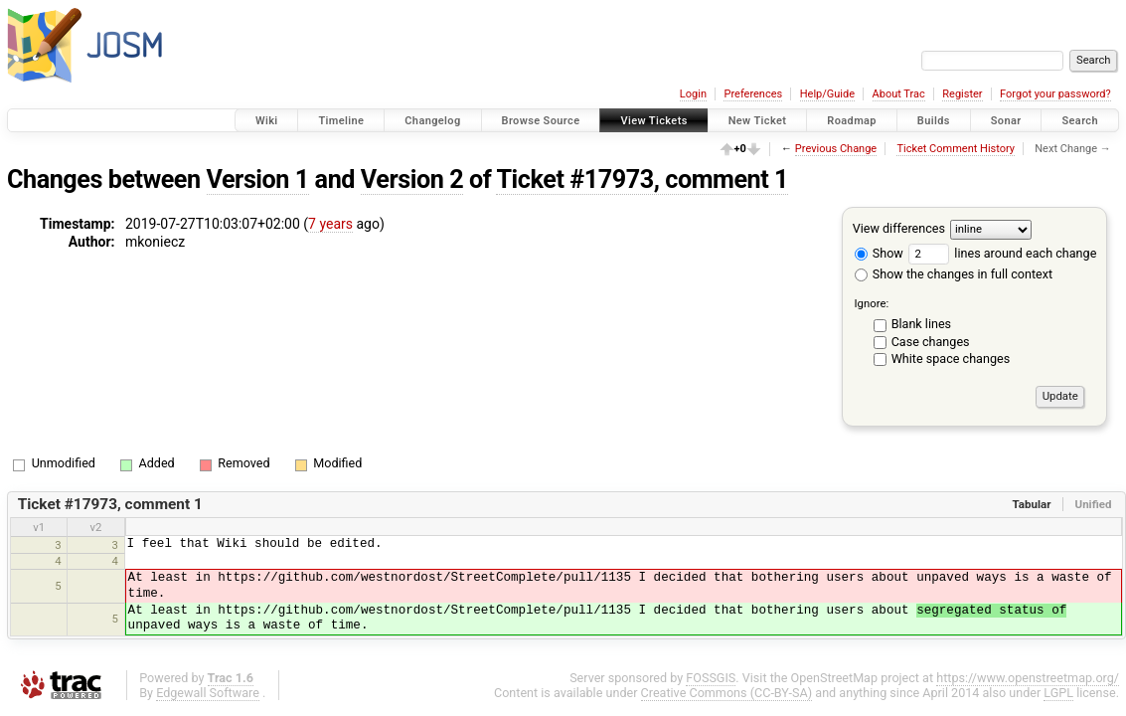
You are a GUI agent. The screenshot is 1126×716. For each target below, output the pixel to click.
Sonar (1006, 120)
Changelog (432, 120)
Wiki (266, 120)
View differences (899, 228)
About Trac (899, 94)
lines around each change (1002, 253)
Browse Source (541, 120)
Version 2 (412, 179)
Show (879, 253)
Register (962, 94)
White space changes (951, 358)
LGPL (1058, 692)
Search (1079, 120)
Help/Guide (827, 94)
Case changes (930, 341)
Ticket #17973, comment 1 (642, 179)
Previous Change (836, 148)
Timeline (341, 120)
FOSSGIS (710, 677)
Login (693, 94)
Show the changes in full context (953, 274)
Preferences (753, 94)
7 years (330, 224)
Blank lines (921, 323)
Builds (933, 120)
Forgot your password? (1055, 94)
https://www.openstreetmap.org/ (1027, 677)
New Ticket (757, 120)
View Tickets (653, 120)
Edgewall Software (207, 692)
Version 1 (258, 179)
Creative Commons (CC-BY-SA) (727, 692)
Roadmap (852, 120)
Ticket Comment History (955, 148)
